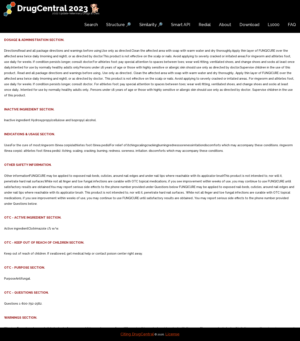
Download (249, 24)
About (225, 24)
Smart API (180, 24)
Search (91, 24)
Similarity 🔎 (151, 24)
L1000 (273, 24)
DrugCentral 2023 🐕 (58, 8)
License (172, 334)
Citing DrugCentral (137, 334)
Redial (205, 24)
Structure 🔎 (118, 24)
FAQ (292, 24)
